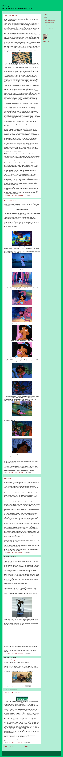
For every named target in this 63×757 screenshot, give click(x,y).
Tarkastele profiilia (46, 41)
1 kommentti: (20, 552)
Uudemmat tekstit (8, 746)
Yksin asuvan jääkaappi (10, 660)
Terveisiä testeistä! (8, 478)
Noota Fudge (46, 39)
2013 (45, 17)
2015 (45, 14)
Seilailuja (6, 5)
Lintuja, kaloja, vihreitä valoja (11, 15)
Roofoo (35, 753)
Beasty (6, 558)
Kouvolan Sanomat (16, 694)
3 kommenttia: (20, 653)
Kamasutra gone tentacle (10, 200)
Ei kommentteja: (21, 472)
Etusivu (26, 746)
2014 (45, 16)
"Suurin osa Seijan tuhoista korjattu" (13, 692)
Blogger (44, 753)
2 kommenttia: (20, 195)
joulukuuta (47, 19)
